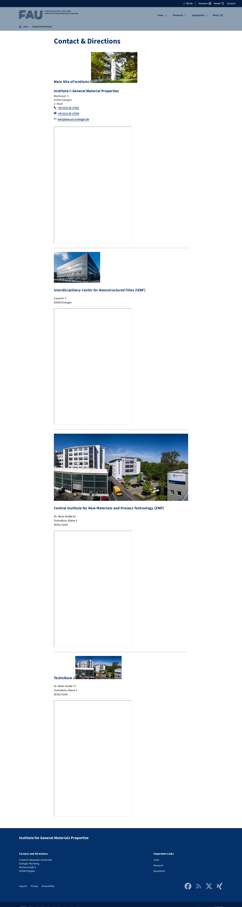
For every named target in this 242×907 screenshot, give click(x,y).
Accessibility (48, 886)
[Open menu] (218, 15)
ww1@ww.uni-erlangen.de (73, 119)
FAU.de (188, 3)
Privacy (34, 886)
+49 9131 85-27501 (68, 108)
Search (219, 3)
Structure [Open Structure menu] (205, 3)
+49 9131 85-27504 (68, 113)
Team (161, 15)
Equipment (198, 15)
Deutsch (231, 3)
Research (178, 15)
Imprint (23, 886)
